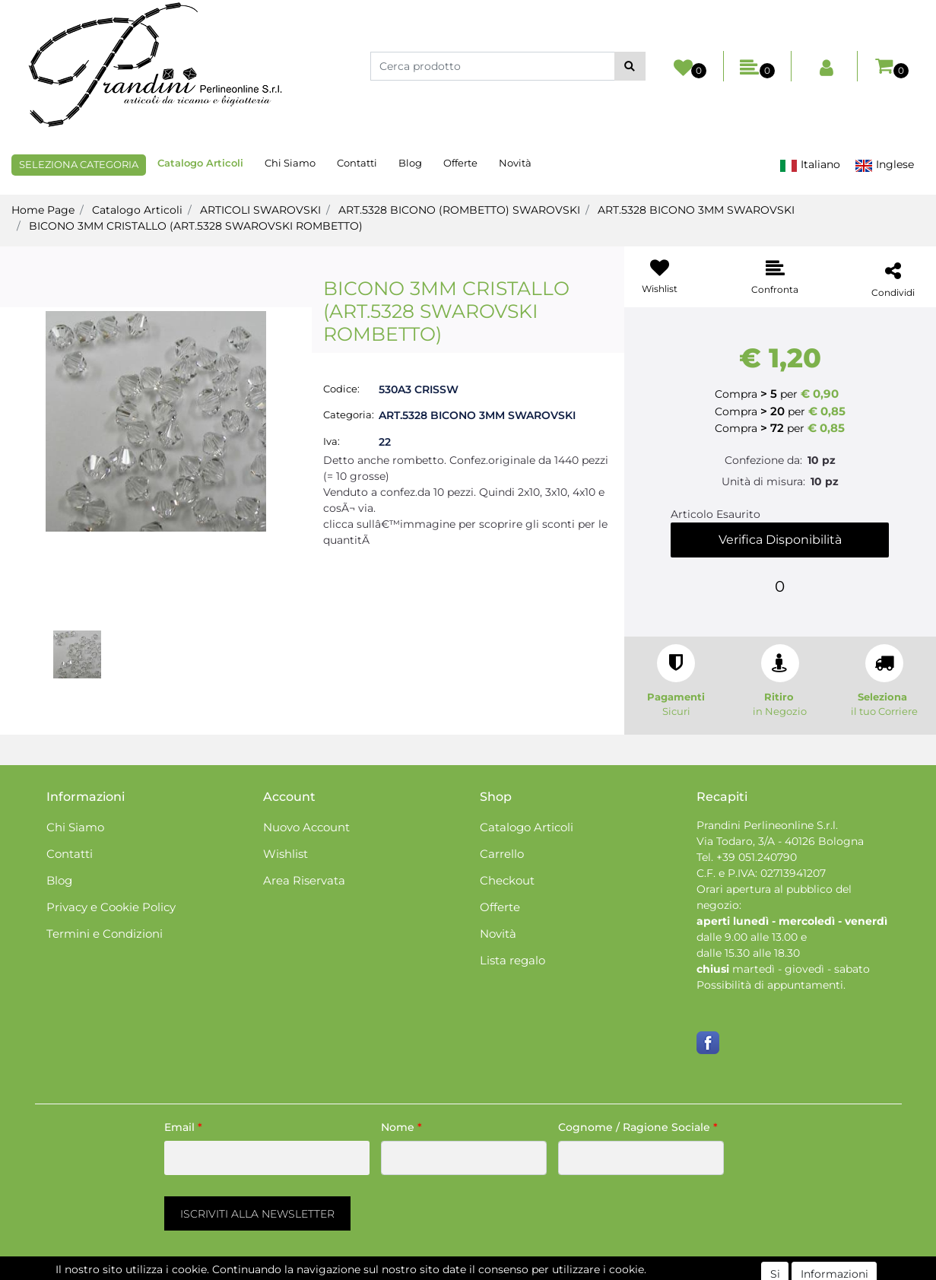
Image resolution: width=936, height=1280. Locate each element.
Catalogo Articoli (200, 163)
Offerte (460, 163)
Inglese (884, 165)
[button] (630, 66)
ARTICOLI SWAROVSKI (260, 210)
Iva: (331, 441)
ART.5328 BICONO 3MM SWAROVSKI (696, 210)
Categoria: (348, 414)
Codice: (341, 389)
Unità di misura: (763, 481)
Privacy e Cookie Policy (111, 907)
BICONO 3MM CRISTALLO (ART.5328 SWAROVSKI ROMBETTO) (196, 226)
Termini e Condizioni (104, 933)
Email (183, 1127)
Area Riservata (304, 880)
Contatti (357, 163)
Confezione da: (763, 460)
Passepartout (533, 1271)
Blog (410, 163)
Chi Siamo (290, 163)
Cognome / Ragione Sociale (638, 1127)
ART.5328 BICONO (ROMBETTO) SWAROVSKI (459, 210)
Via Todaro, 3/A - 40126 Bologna (780, 841)
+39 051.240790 (756, 857)
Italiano (809, 165)
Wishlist (285, 853)
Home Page (43, 210)
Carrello (502, 853)
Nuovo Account (306, 827)
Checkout (507, 880)
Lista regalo (512, 960)
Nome (401, 1127)
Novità (515, 163)
